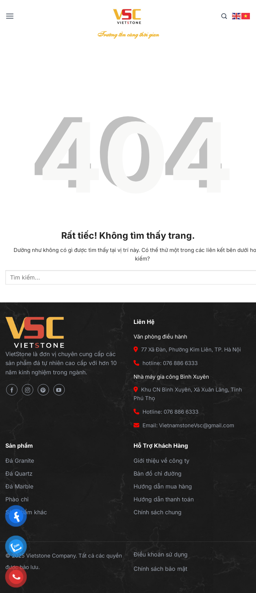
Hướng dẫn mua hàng (163, 486)
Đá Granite (19, 460)
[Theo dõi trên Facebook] (12, 389)
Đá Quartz (19, 473)
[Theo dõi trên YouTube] (59, 389)
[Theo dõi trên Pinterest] (43, 389)
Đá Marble (19, 486)
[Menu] (9, 16)
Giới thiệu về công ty (161, 460)
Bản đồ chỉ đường (158, 473)
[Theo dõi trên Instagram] (27, 389)
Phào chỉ (17, 499)
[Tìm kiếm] (224, 16)
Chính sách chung (158, 512)
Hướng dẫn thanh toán (164, 499)
